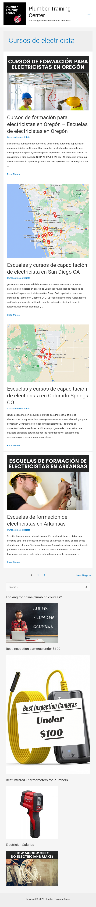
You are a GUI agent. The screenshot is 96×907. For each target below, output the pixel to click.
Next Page (83, 575)
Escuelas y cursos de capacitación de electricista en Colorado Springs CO (47, 395)
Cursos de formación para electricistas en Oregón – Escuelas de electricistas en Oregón (47, 124)
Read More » (13, 174)
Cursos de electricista (18, 137)
